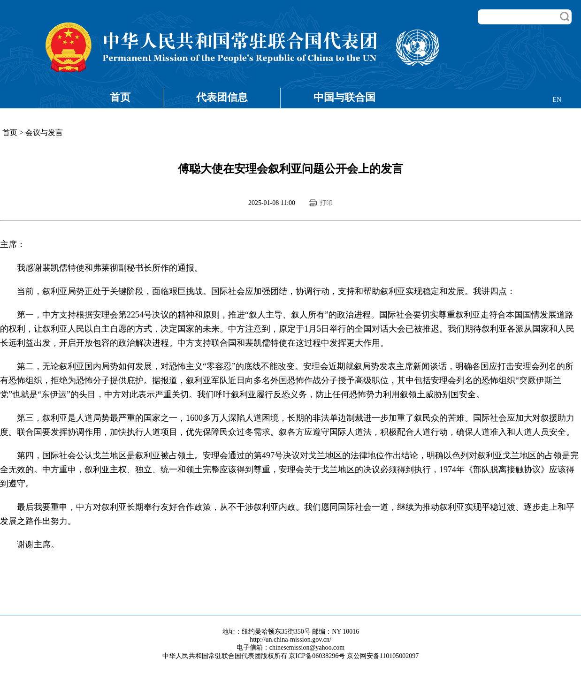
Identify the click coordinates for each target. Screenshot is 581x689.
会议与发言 (44, 132)
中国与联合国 (344, 97)
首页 (120, 97)
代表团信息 (222, 97)
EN (556, 99)
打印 (326, 202)
